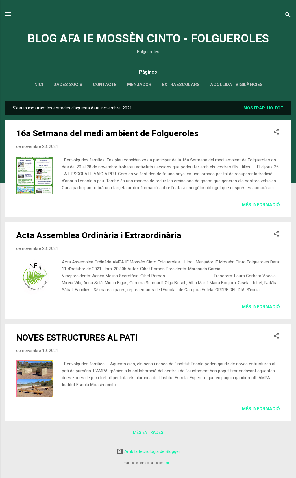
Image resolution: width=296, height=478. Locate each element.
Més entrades (148, 432)
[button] (276, 132)
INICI (38, 84)
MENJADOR (139, 84)
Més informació (261, 204)
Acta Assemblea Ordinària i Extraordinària (98, 235)
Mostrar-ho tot (263, 108)
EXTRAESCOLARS (181, 84)
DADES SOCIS (67, 84)
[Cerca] (287, 16)
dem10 (168, 463)
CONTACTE (105, 84)
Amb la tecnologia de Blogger (148, 451)
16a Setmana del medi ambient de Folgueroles (107, 133)
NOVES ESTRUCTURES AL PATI (77, 337)
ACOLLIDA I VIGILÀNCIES (236, 84)
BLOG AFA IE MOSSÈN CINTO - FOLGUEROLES (148, 38)
